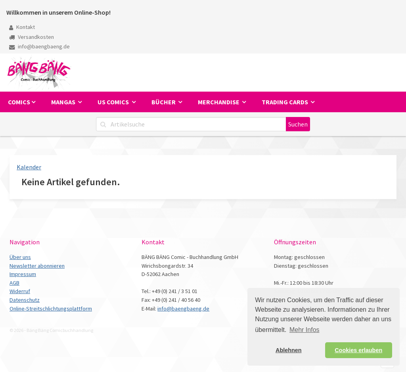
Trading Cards (285, 102)
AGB (14, 282)
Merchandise (219, 102)
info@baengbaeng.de (39, 46)
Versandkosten (31, 36)
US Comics (114, 102)
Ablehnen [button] (289, 350)
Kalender (29, 167)
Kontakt (22, 27)
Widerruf (20, 291)
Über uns (20, 257)
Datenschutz (25, 299)
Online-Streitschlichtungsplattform (51, 308)
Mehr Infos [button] (304, 329)
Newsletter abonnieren (37, 265)
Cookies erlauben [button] (358, 350)
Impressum (23, 274)
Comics (19, 102)
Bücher (164, 102)
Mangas (64, 102)
